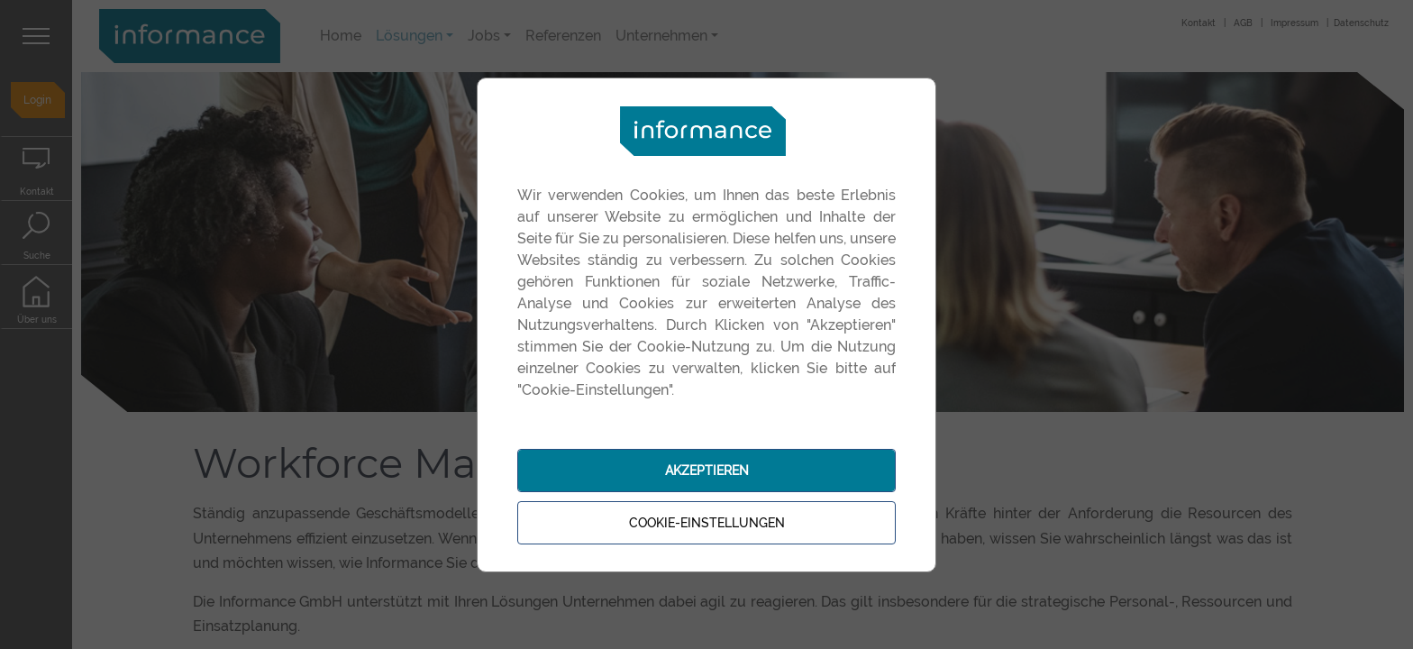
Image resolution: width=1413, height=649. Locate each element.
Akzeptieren (707, 470)
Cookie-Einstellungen (707, 523)
